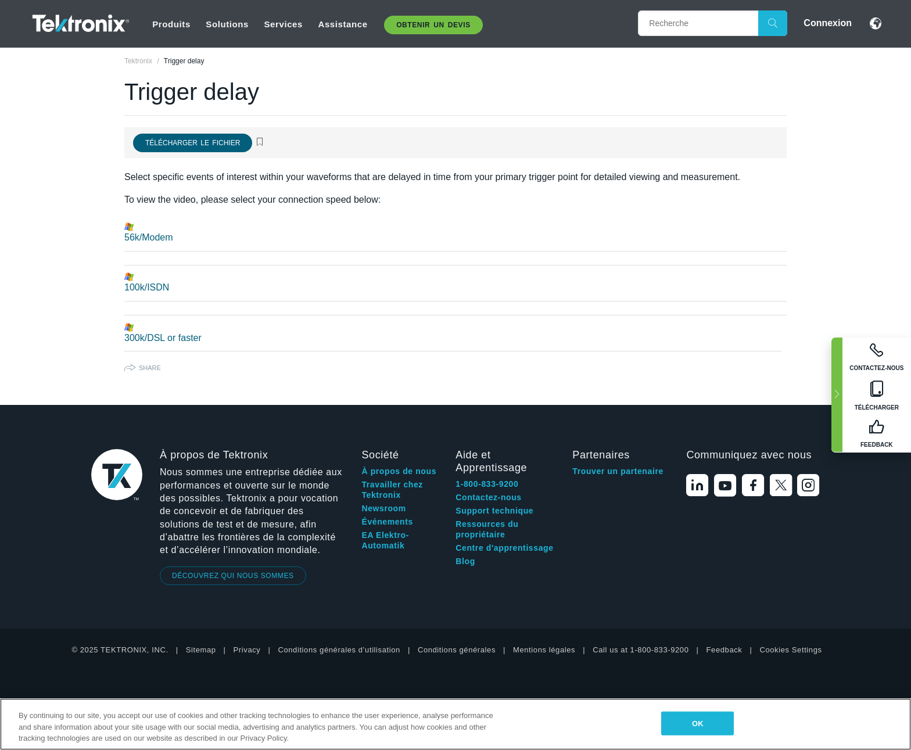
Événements (387, 521)
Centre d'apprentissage (504, 547)
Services (283, 24)
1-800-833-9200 (487, 484)
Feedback (724, 649)
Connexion (828, 23)
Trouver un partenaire (617, 471)
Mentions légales (544, 649)
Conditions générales (457, 649)
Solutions (227, 24)
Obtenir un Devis (433, 25)
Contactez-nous (488, 497)
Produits (171, 24)
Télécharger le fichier (192, 143)
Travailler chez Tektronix (392, 490)
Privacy (247, 649)
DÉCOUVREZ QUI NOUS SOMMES (233, 576)
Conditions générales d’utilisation (339, 649)
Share (150, 367)
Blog (465, 561)
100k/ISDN (146, 287)
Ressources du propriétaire (487, 529)
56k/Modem (148, 237)
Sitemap (201, 649)
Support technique (494, 510)
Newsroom (383, 508)
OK (698, 723)
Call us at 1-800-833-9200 (640, 649)
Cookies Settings (790, 649)
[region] (455, 724)
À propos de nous (398, 471)
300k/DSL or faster (163, 338)
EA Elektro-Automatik (385, 540)
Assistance (342, 24)
